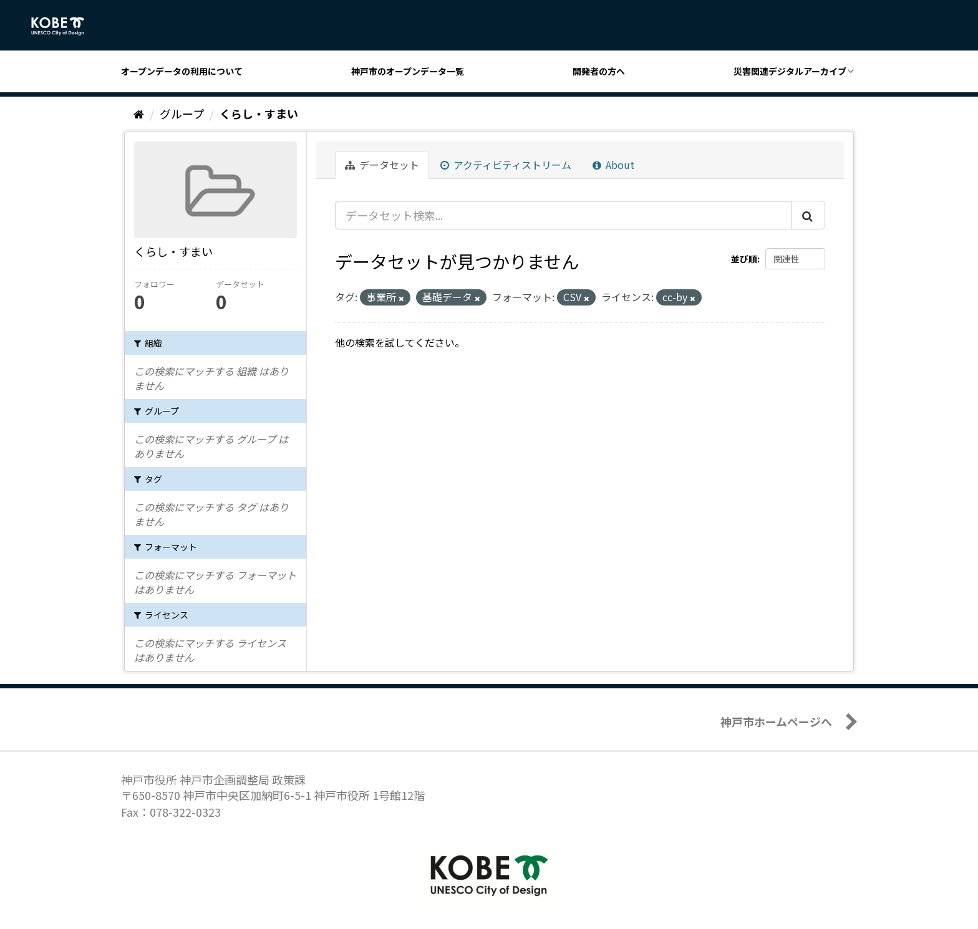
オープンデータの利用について (182, 71)
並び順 (744, 259)
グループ (182, 113)
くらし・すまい (259, 113)
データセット (382, 164)
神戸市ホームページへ (776, 721)
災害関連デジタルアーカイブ (790, 71)
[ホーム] (138, 113)
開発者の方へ (599, 71)
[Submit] (808, 215)
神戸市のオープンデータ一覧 (407, 71)
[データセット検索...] (563, 215)
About (613, 164)
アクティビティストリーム (505, 164)
